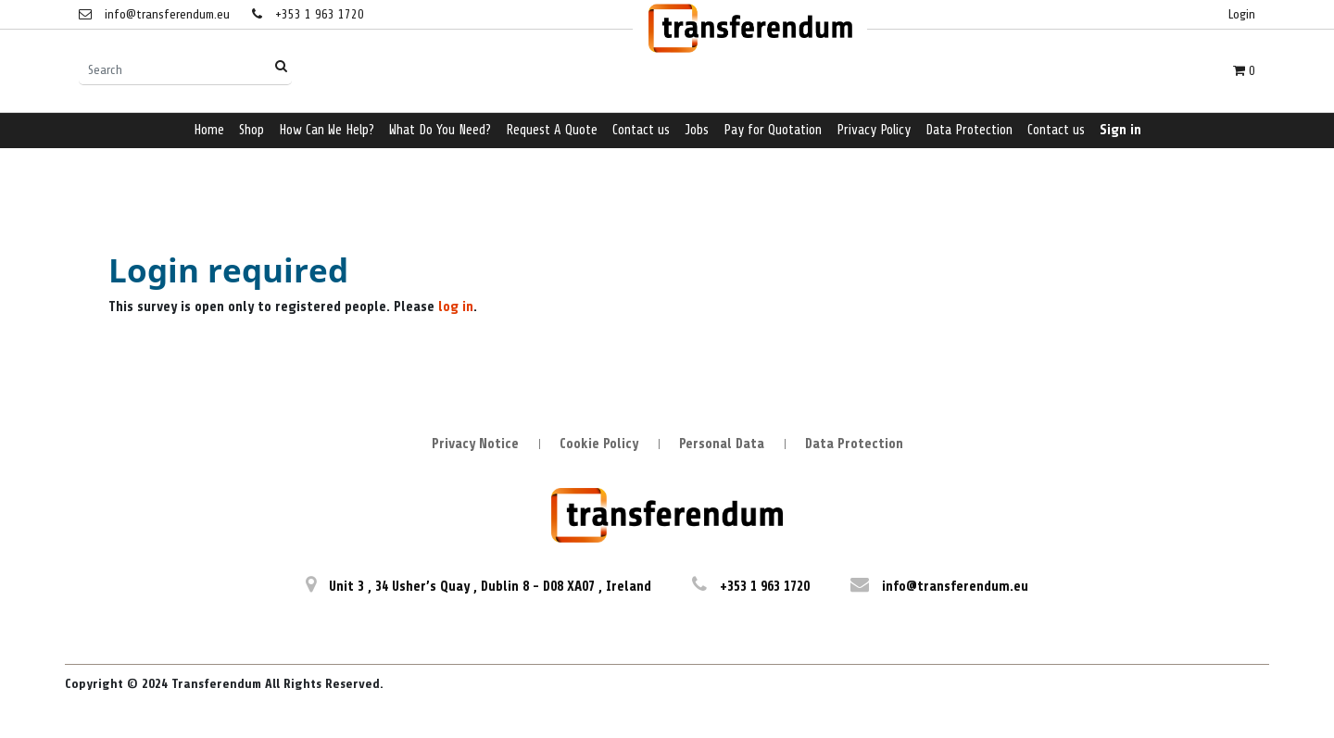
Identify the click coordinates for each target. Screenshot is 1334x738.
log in (455, 307)
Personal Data (721, 444)
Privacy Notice (475, 444)
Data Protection (854, 444)
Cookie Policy (599, 444)
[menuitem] (209, 131)
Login (1241, 14)
